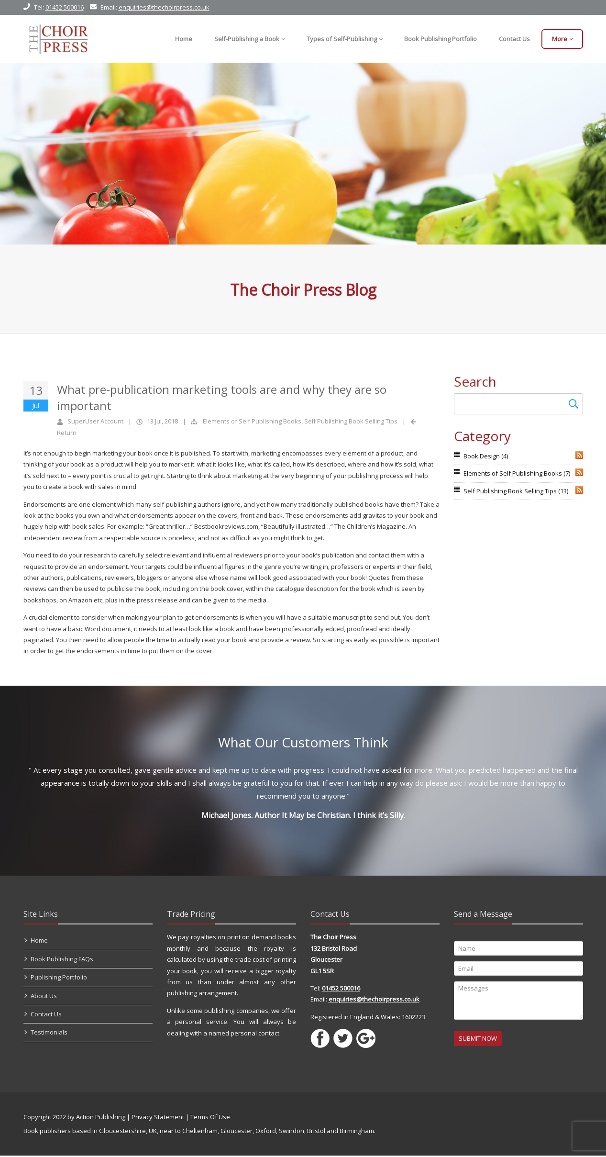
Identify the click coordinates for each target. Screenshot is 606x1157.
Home (39, 942)
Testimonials (49, 1033)
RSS (579, 455)
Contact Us (46, 1015)
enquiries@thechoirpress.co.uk (164, 7)
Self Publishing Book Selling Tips (350, 421)
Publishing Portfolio (59, 978)
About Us (44, 997)
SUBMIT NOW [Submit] (478, 1039)
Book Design (485, 456)
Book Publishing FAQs (62, 960)
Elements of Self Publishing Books (252, 421)
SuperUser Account (95, 421)
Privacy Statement (158, 1118)
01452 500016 (64, 7)
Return (67, 432)
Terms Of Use (210, 1118)
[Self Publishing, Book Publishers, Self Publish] (58, 38)
